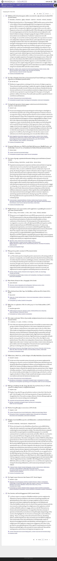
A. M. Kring (30, 322)
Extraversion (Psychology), (21, 348)
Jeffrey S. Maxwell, (26, 19)
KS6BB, (11, 310)
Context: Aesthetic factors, (20, 297)
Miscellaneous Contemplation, (16, 380)
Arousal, (19, 136)
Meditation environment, (15, 484)
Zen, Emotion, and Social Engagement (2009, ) (23, 493)
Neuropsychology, (39, 412)
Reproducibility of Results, (32, 243)
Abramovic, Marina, (14, 285)
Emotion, (12, 271)
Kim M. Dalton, (21, 212)
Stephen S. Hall (13, 410)
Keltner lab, (24, 201)
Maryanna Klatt (32, 423)
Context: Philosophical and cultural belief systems (20, 98)
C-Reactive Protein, (14, 467)
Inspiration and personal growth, (17, 400)
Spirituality (32, 400)
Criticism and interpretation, (32, 297)
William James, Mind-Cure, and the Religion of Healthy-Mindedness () (29, 355)
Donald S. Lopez (14, 479)
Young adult (29, 71)
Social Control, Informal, (22, 202)
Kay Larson (12, 295)
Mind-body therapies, (34, 468)
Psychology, (43, 271)
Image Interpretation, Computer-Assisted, (19, 242)
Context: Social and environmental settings (19, 152)
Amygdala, (15, 136)
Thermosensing (30, 140)
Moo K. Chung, (13, 212)
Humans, (45, 69)
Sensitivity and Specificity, (34, 70)
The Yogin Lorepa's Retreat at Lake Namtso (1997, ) (25, 477)
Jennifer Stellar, (30, 162)
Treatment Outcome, (14, 471)
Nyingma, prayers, (27, 310)
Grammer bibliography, (27, 467)
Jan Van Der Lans (14, 81)
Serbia (42, 285)
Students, (38, 349)
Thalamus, (24, 140)
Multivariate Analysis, (46, 201)
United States (36, 202)
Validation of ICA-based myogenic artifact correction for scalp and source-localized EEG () (30, 16)
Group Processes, (39, 200)
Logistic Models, (30, 201)
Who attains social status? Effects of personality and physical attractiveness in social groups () (30, 318)
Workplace (21, 471)
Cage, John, (12, 297)
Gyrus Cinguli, (24, 137)
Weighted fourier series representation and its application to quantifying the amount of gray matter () (29, 209)
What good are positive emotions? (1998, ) (22, 251)
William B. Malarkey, (15, 423)
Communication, (13, 200)
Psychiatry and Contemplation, (16, 381)
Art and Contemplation (29, 287)
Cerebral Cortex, (39, 136)
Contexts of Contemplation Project (17, 73)
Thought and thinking (14, 273)
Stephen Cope (13, 389)
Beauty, (14, 348)
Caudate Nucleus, (32, 136)
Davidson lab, (25, 69)
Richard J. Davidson (46, 19)
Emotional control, (26, 271)
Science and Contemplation (43, 100)
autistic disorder (13, 245)
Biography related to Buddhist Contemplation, (40, 488)
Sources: (4, 6)
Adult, (11, 136)
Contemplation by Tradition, (15, 300)
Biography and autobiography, (25, 285)
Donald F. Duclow (14, 357)
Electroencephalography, (33, 69)
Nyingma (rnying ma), (18, 310)
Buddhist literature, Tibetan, (35, 481)
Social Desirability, (32, 349)
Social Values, (30, 202)
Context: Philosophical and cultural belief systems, (21, 412)
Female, (41, 69)
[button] (55, 1)
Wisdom (45, 412)
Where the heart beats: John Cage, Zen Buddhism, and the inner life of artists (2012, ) (29, 291)
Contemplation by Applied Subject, (17, 100)
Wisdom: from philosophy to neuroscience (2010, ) (22, 408)
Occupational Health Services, (16, 470)
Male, (48, 69)
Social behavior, (13, 202)
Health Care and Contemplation (31, 154)
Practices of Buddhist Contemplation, (33, 489)
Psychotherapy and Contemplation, (30, 381)
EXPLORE (49, 1)
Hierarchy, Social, (43, 348)
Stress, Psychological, (39, 470)
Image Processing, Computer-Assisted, (40, 137)
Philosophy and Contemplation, (40, 414)
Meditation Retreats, (26, 488)
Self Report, (32, 470)
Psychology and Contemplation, (31, 100)
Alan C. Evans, (33, 212)
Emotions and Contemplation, (30, 275)
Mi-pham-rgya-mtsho (15, 308)
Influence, (41, 297)
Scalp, (27, 70)
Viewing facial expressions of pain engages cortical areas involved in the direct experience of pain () (27, 105)
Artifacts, (17, 69)
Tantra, (39, 484)
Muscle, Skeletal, (22, 70)
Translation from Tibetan (15, 486)
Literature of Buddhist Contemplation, (17, 489)
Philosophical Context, (14, 414)
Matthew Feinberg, (14, 162)
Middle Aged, (26, 468)
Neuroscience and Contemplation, (17, 415)
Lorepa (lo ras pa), (40, 483)
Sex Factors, (25, 349)
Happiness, (32, 271)
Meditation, (27, 400)
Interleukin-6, (13, 468)
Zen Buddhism (13, 298)
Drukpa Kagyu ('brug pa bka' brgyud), (18, 483)
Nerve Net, (28, 139)
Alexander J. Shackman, (15, 19)
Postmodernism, (47, 297)
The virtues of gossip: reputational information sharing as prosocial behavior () (29, 159)
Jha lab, (11, 139)
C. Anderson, (13, 322)
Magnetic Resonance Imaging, (19, 139)
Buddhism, (26, 481)
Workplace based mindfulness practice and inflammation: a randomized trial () (29, 420)
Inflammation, (46, 467)
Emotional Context (13, 533)
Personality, (19, 349)
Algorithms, (12, 69)
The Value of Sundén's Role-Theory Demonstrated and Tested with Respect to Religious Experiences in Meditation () (30, 78)
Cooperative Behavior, (22, 200)
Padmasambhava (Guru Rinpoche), (38, 310)
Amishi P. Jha (13, 108)
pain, (36, 139)
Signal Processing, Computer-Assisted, (18, 71)
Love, (40, 271)
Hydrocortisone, (39, 467)
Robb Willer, (22, 162)
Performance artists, (36, 285)
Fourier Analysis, (27, 240)
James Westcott (13, 282)
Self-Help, (12, 402)
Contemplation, (44, 481)
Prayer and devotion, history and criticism (19, 312)
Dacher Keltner (37, 162)
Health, (36, 271)
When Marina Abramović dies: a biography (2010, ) (22, 280)
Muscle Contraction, (14, 70)
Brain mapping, (24, 136)
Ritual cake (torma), (33, 484)
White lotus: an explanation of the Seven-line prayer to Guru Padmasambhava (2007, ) (29, 305)
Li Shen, (27, 212)
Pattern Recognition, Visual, (16, 140)
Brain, (20, 69)
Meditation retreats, (25, 484)
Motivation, (39, 201)
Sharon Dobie (13, 150)
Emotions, (29, 200)
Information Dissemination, (16, 201)
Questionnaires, (26, 470)
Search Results (10, 6)
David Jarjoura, (24, 423)
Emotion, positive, (18, 271)
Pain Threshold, (41, 139)
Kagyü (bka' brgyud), (31, 483)
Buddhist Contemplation (27, 300)
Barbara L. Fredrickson (15, 253)
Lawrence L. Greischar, (36, 19)
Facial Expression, (13, 137)
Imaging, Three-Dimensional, (34, 242)
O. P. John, (19, 322)
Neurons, (33, 139)
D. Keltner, (24, 322)
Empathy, (45, 136)
